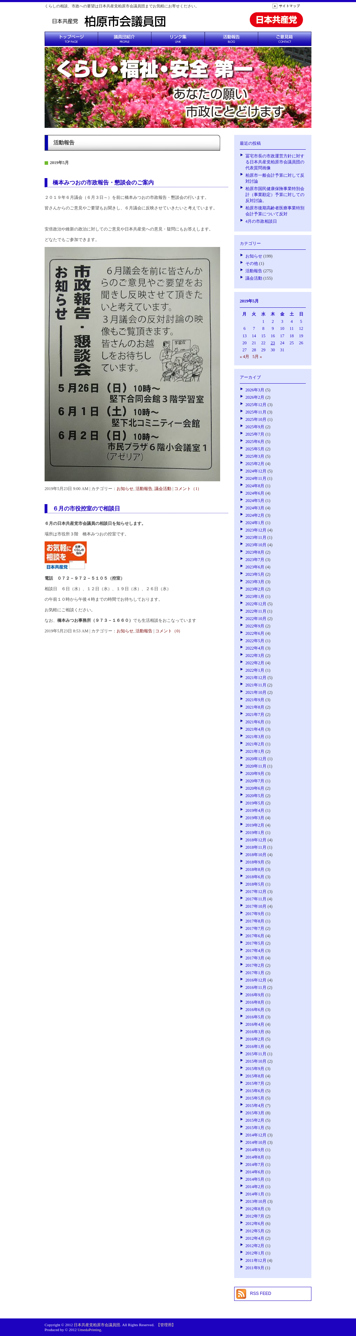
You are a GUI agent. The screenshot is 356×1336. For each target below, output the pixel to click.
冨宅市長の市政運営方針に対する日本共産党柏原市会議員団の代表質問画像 (274, 162)
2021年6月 (254, 721)
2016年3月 (254, 1031)
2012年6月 (254, 1223)
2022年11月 (255, 611)
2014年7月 (254, 1164)
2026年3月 (254, 389)
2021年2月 (254, 744)
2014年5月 (254, 1179)
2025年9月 (254, 426)
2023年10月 (255, 544)
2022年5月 (254, 640)
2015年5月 (254, 1098)
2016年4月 (254, 1024)
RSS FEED (260, 1293)
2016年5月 (254, 1017)
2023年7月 (254, 559)
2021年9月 (254, 699)
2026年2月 (254, 397)
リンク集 (178, 39)
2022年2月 (254, 662)
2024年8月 (254, 485)
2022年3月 (254, 655)
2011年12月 (255, 1260)
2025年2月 (254, 463)
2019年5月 (254, 803)
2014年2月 (254, 1186)
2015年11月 (255, 1053)
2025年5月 (254, 449)
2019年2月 (254, 825)
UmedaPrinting (89, 1330)
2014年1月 (254, 1194)
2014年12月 (255, 1135)
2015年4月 (254, 1105)
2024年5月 (254, 500)
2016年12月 (255, 980)
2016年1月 (254, 1046)
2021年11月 (255, 685)
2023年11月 (255, 537)
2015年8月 (254, 1076)
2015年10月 (255, 1061)
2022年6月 (254, 633)
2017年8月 (254, 921)
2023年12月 (255, 530)
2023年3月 (254, 581)
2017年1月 (254, 972)
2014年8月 (254, 1157)
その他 (251, 263)
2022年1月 (254, 670)
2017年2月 (254, 965)
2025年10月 (255, 419)
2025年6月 (254, 441)
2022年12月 (255, 603)
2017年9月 (254, 913)
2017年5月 (254, 943)
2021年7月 (254, 714)
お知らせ (125, 488)
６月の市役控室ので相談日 (86, 508)
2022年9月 (254, 626)
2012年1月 (254, 1253)
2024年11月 (255, 478)
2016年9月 (254, 994)
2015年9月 (254, 1068)
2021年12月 (255, 677)
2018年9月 (254, 862)
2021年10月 (255, 692)
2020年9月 (254, 773)
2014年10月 (255, 1142)
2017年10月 (255, 906)
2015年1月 (254, 1127)
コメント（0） (169, 630)
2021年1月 (254, 751)
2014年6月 (254, 1171)
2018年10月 (255, 854)
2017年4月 (254, 950)
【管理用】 (166, 1325)
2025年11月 (255, 412)
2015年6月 (254, 1090)
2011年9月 (254, 1267)
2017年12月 (255, 891)
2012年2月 (254, 1245)
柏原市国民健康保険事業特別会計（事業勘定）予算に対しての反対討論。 (274, 194)
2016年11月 (255, 987)
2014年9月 (254, 1149)
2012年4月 (254, 1238)
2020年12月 (255, 758)
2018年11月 (255, 847)
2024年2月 (254, 515)
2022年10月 (255, 618)
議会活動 (162, 488)
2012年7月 (254, 1216)
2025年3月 (254, 456)
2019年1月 (254, 832)
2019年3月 (254, 817)
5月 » (257, 356)
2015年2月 (254, 1120)
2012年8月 (254, 1208)
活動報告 (231, 39)
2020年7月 (254, 780)
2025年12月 (255, 404)
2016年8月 (254, 1002)
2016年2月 (254, 1039)
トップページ (71, 39)
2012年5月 (254, 1231)
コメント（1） (188, 488)
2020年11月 (255, 766)
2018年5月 (254, 884)
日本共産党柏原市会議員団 (97, 1325)
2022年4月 (254, 648)
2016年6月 (254, 1009)
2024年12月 (255, 471)
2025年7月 (254, 434)
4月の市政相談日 (261, 221)
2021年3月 (254, 736)
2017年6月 (254, 935)
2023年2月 (254, 589)
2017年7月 (254, 928)
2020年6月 (254, 788)
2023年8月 (254, 552)
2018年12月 (255, 840)
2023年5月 (254, 574)
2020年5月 (254, 795)
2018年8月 (254, 869)
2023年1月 (254, 596)
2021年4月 (254, 729)
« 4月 (244, 356)
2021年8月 (254, 707)
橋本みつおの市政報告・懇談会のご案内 (103, 182)
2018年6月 (254, 876)
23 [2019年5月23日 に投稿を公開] (273, 342)
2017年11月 (255, 899)
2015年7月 (254, 1083)
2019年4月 (254, 810)
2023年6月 (254, 567)
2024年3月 (254, 508)
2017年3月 (254, 958)
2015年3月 (254, 1112)
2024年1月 (254, 522)
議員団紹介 (124, 39)
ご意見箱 (284, 39)
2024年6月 (254, 493)
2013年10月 (255, 1201)
